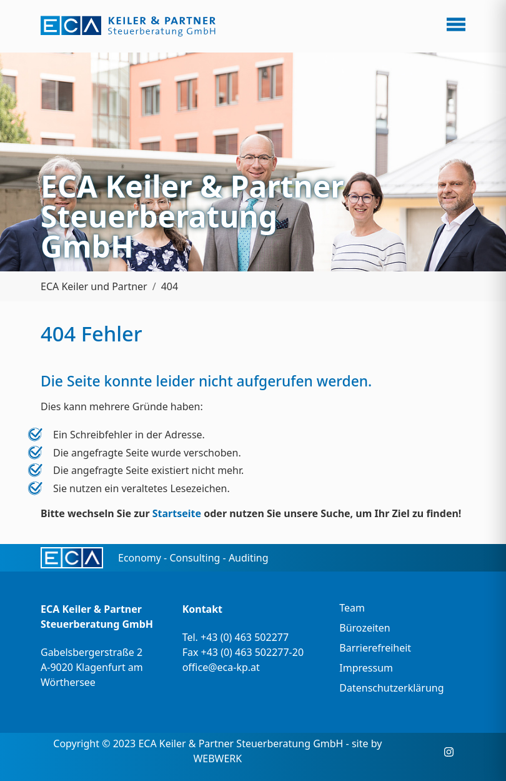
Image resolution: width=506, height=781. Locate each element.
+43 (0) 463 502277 (245, 637)
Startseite (176, 513)
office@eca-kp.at (221, 667)
